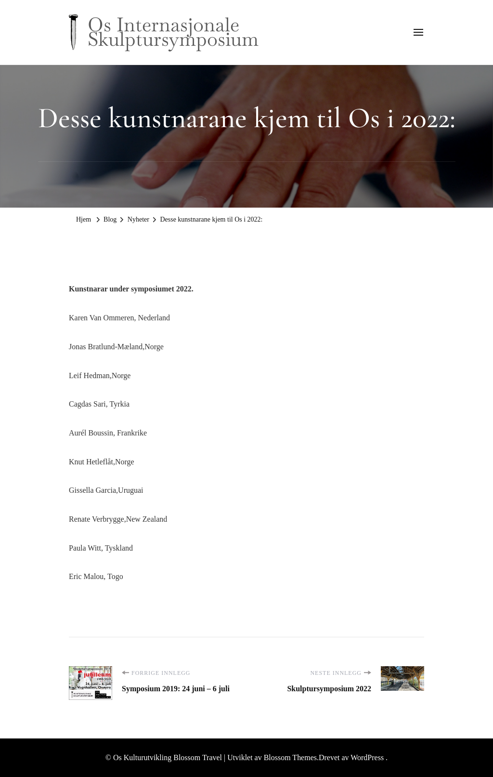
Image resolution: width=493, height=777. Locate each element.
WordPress (367, 757)
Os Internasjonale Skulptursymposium (173, 32)
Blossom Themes (289, 757)
